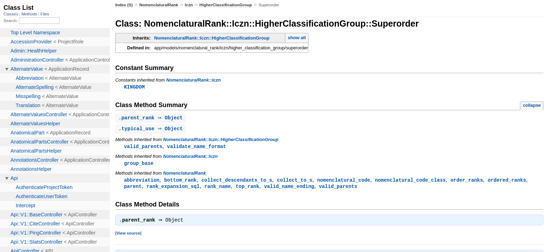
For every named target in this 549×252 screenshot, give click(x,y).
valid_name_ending (289, 188)
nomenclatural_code (343, 181)
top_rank (247, 188)
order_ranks (467, 181)
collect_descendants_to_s (236, 181)
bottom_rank (180, 181)
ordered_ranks (507, 181)
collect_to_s (294, 181)
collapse (532, 105)
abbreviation (141, 181)
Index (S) (124, 4)
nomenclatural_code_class (410, 181)
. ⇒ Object (151, 118)
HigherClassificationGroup (226, 4)
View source (128, 236)
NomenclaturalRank (158, 4)
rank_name (217, 188)
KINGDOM (134, 87)
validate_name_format (196, 147)
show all (297, 37)
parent (133, 188)
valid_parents (143, 147)
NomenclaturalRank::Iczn (193, 80)
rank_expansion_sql (173, 188)
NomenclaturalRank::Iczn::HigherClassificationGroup (211, 38)
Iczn (189, 4)
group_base (138, 164)
